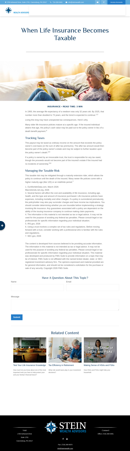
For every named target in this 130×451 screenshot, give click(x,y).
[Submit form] (17, 317)
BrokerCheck (82, 449)
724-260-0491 (56, 2)
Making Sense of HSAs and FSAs (99, 365)
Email (68, 282)
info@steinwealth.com (74, 2)
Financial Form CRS (66, 446)
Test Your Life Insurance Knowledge (29, 365)
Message (15, 297)
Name (13, 282)
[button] (47, 8)
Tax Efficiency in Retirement (61, 365)
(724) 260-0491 (104, 434)
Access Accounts (116, 2)
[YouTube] (97, 2)
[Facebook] (103, 2)
